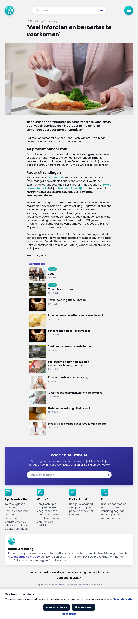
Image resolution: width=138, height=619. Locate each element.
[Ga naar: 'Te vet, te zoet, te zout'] (70, 289)
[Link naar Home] (32, 572)
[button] (101, 10)
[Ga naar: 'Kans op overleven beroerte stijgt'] (70, 382)
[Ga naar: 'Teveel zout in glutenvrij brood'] (70, 305)
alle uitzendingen (67, 188)
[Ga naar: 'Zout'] (70, 274)
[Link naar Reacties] (73, 572)
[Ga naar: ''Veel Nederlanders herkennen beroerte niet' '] (70, 397)
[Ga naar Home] (9, 10)
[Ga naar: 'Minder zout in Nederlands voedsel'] (70, 335)
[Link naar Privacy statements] (78, 584)
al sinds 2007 (55, 177)
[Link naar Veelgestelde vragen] (69, 578)
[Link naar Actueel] (43, 572)
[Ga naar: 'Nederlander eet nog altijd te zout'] (70, 413)
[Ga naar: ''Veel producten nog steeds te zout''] (70, 351)
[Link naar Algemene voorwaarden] (50, 584)
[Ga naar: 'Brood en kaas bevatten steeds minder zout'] (70, 320)
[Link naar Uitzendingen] (57, 572)
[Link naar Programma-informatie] (94, 572)
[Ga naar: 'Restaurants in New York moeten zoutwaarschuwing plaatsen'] (70, 366)
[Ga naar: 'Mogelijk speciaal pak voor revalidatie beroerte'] (70, 428)
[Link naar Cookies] (97, 584)
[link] (18, 510)
